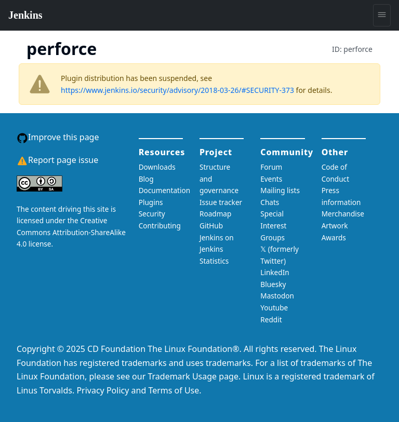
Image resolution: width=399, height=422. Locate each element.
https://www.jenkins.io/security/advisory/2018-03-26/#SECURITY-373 (177, 90)
